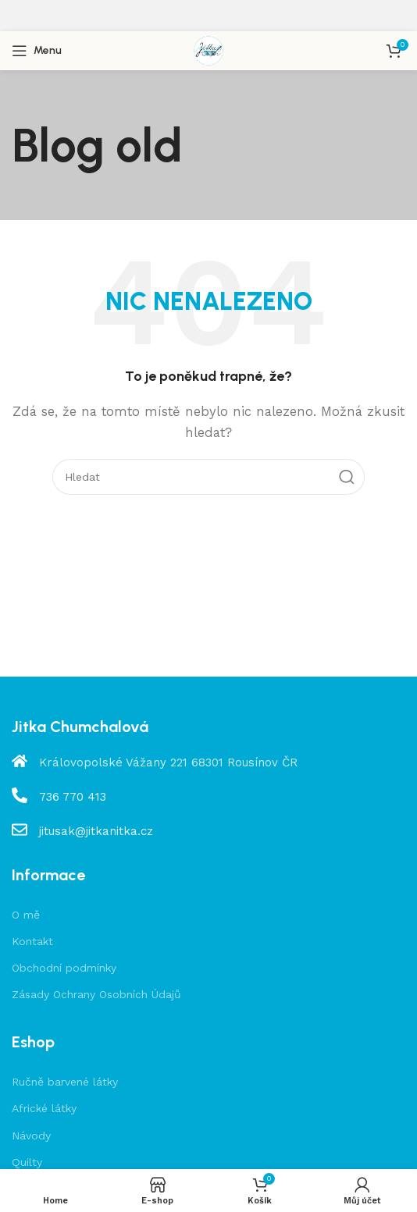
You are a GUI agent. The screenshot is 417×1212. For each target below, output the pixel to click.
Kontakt (32, 941)
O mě (26, 914)
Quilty (27, 1162)
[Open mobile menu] (37, 50)
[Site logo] (208, 50)
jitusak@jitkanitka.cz (96, 831)
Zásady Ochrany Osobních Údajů (96, 994)
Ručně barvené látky (65, 1081)
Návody (31, 1135)
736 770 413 (72, 797)
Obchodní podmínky (64, 967)
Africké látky (44, 1108)
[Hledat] (208, 477)
